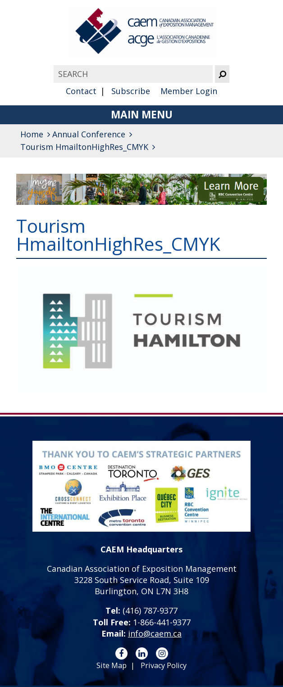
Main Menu (142, 115)
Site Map (111, 665)
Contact (81, 91)
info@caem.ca (155, 633)
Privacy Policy (164, 665)
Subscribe (130, 91)
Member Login (188, 91)
